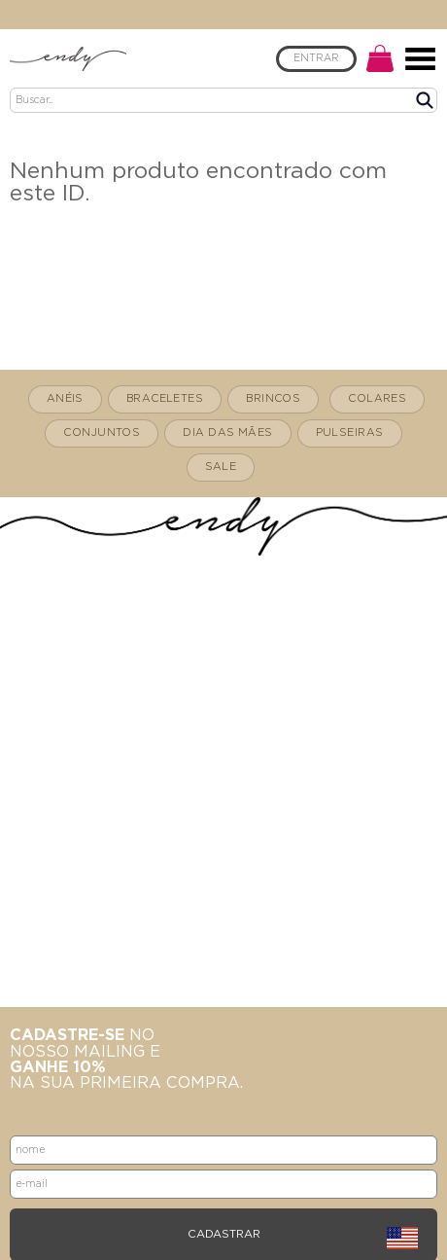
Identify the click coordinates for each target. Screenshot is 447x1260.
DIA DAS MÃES (227, 432)
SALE (221, 466)
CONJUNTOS (101, 432)
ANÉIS (65, 398)
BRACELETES (164, 398)
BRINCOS (273, 398)
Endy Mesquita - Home (68, 58)
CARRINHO (380, 58)
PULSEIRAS (350, 432)
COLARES (377, 398)
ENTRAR (316, 58)
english (402, 1238)
